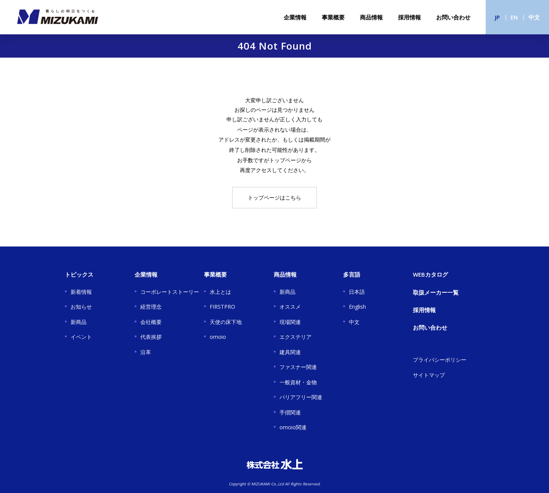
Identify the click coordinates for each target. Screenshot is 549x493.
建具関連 (290, 352)
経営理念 (151, 306)
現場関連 (290, 321)
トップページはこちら (274, 197)
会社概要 (151, 321)
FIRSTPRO (222, 306)
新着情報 (81, 291)
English (357, 306)
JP (497, 17)
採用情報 (409, 17)
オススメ (290, 306)
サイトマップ (429, 375)
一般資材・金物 (298, 382)
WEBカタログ (430, 274)
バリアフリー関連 (300, 397)
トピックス (79, 274)
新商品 (79, 321)
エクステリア (295, 336)
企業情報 (295, 17)
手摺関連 (290, 412)
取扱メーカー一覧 (436, 292)
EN (514, 17)
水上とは (220, 291)
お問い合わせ (453, 17)
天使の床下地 (226, 321)
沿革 (145, 352)
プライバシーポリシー (439, 359)
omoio (218, 336)
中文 (534, 17)
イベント (81, 336)
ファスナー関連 (298, 367)
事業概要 (333, 17)
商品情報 (371, 17)
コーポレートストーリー (169, 291)
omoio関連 (293, 427)
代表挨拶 (151, 336)
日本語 (357, 291)
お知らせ (81, 306)
